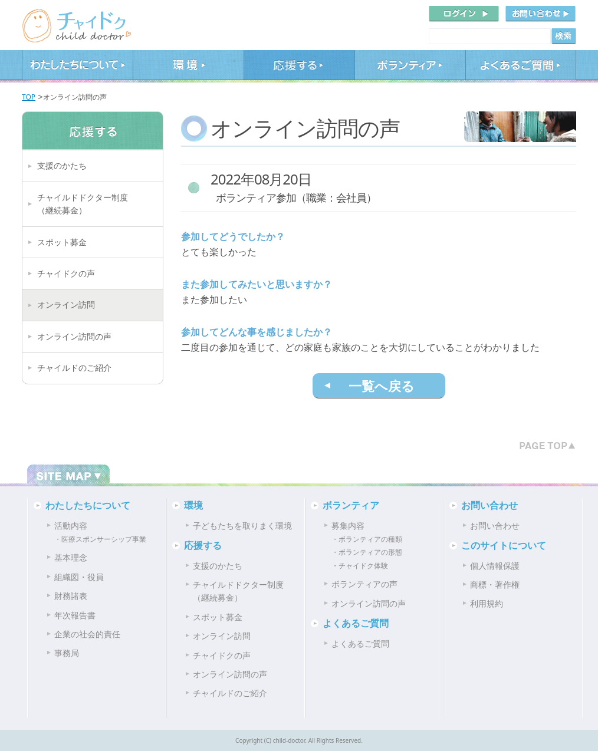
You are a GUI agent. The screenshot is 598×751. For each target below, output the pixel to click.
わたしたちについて (77, 66)
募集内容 (347, 525)
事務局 (66, 652)
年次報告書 (75, 615)
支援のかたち (62, 165)
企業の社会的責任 (87, 634)
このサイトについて (503, 545)
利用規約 (486, 603)
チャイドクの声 (66, 273)
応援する (299, 66)
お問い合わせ (489, 505)
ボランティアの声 (364, 583)
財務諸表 (70, 595)
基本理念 (70, 557)
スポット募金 (62, 242)
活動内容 (70, 525)
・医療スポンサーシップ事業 (100, 539)
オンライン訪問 (66, 304)
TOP (28, 97)
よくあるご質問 (520, 66)
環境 (188, 66)
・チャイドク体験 (359, 566)
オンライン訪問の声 (74, 336)
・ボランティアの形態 (366, 552)
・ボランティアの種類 (366, 539)
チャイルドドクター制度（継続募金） (82, 204)
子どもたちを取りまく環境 (242, 525)
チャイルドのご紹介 (74, 367)
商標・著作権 (495, 584)
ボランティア (409, 66)
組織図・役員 (79, 576)
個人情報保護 (495, 565)
